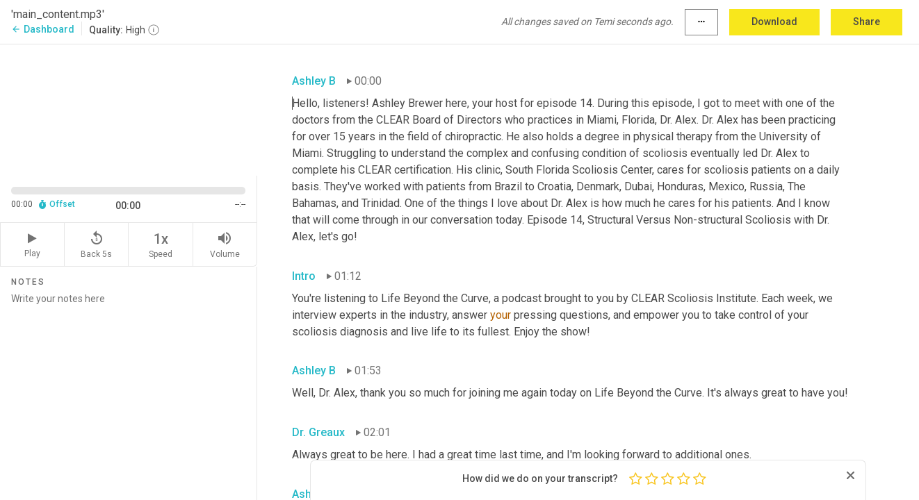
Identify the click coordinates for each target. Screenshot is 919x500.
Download (774, 21)
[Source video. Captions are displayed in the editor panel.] (128, 108)
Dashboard (42, 29)
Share (866, 21)
